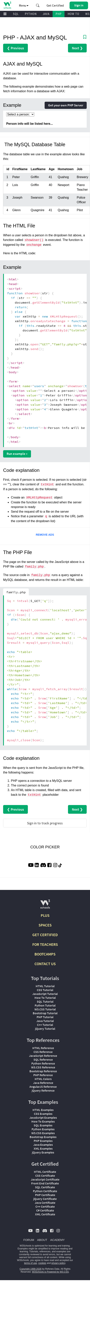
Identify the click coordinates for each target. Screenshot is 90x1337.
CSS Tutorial (45, 990)
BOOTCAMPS (45, 954)
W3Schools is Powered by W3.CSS (50, 1271)
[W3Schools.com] (45, 905)
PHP (59, 14)
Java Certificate (45, 1203)
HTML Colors (43, 1079)
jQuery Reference (43, 1090)
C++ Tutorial (45, 1025)
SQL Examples (43, 1125)
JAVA (46, 14)
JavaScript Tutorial (45, 994)
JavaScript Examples (43, 1117)
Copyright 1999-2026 (30, 1269)
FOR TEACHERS (45, 944)
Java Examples (43, 1145)
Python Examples (43, 1129)
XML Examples (43, 1148)
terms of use (30, 1263)
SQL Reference (43, 1059)
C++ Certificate (45, 1206)
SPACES (45, 925)
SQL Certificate (45, 1187)
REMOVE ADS (45, 534)
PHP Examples (43, 1141)
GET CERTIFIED (45, 934)
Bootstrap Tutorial (45, 1013)
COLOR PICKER (45, 847)
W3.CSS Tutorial (45, 1009)
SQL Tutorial (45, 1001)
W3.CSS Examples (43, 1133)
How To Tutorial (45, 998)
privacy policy (58, 1263)
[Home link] (7, 5)
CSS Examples (43, 1114)
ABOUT (42, 1239)
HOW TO (73, 14)
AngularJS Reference (43, 1087)
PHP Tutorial (45, 1017)
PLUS (45, 915)
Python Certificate (45, 1191)
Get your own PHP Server (65, 105)
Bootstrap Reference (43, 1071)
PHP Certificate (45, 1195)
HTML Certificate (45, 1172)
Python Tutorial (45, 1005)
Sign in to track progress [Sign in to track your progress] (45, 823)
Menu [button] (23, 5)
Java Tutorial (45, 1021)
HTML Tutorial (45, 986)
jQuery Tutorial (45, 1028)
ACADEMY (57, 1239)
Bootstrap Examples (43, 1137)
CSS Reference (43, 1052)
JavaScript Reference (43, 1056)
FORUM (28, 1239)
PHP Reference (43, 1075)
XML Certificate (45, 1214)
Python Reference (43, 1063)
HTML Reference (43, 1048)
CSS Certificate (45, 1175)
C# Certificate (45, 1210)
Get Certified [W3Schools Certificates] (55, 5)
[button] (37, 5)
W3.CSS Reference (43, 1067)
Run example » (17, 454)
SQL (16, 14)
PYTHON (31, 14)
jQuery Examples (43, 1152)
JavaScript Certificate (45, 1179)
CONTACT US (45, 963)
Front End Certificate (45, 1183)
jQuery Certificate (45, 1199)
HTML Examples (43, 1110)
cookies (42, 1263)
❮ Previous (15, 48)
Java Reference (43, 1083)
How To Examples (43, 1121)
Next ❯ (77, 48)
